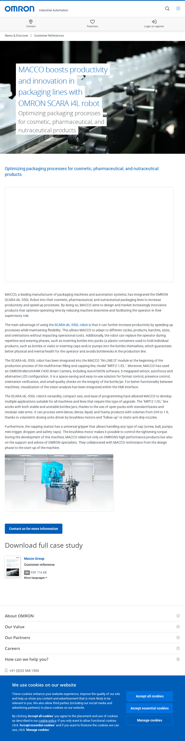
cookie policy (47, 720)
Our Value (15, 626)
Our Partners (17, 637)
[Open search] (167, 8)
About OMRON (19, 616)
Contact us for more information (33, 529)
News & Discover (16, 35)
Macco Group (34, 559)
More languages (34, 578)
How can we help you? (26, 659)
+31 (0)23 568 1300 (22, 671)
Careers (12, 648)
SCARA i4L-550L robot (71, 325)
